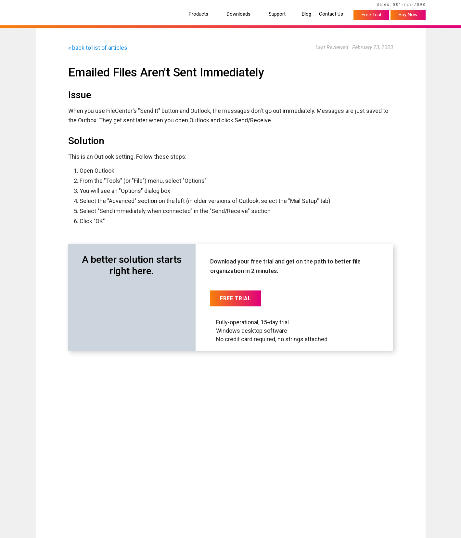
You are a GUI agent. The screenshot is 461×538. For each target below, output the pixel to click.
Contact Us (331, 14)
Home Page (45, 5)
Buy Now (408, 15)
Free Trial (371, 15)
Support (277, 14)
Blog (306, 14)
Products (198, 14)
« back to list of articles (97, 47)
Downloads (238, 14)
